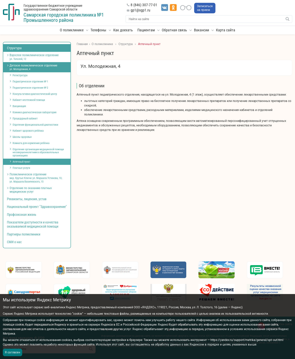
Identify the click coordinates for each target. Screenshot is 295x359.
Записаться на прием (205, 8)
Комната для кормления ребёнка (31, 143)
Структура (14, 48)
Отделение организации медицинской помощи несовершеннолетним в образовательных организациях (38, 152)
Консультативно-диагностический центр (35, 93)
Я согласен (12, 352)
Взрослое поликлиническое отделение (34, 56)
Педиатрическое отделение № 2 (30, 87)
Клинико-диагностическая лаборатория (34, 112)
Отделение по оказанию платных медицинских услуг (31, 189)
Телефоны (98, 30)
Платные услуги (21, 167)
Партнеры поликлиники (23, 234)
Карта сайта (225, 30)
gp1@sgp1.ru (140, 10)
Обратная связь (174, 30)
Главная (82, 44)
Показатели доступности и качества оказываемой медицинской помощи (32, 224)
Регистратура (20, 75)
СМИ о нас (14, 242)
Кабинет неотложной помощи (29, 99)
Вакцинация (19, 106)
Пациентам (146, 30)
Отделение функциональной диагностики (35, 124)
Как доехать (123, 30)
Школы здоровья (22, 136)
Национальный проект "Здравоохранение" (37, 207)
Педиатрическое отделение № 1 (30, 81)
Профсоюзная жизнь (21, 214)
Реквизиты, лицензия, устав (26, 199)
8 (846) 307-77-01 (144, 5)
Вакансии (201, 30)
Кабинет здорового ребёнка (28, 130)
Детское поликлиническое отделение (33, 67)
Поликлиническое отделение (36, 178)
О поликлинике (72, 30)
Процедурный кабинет (25, 118)
